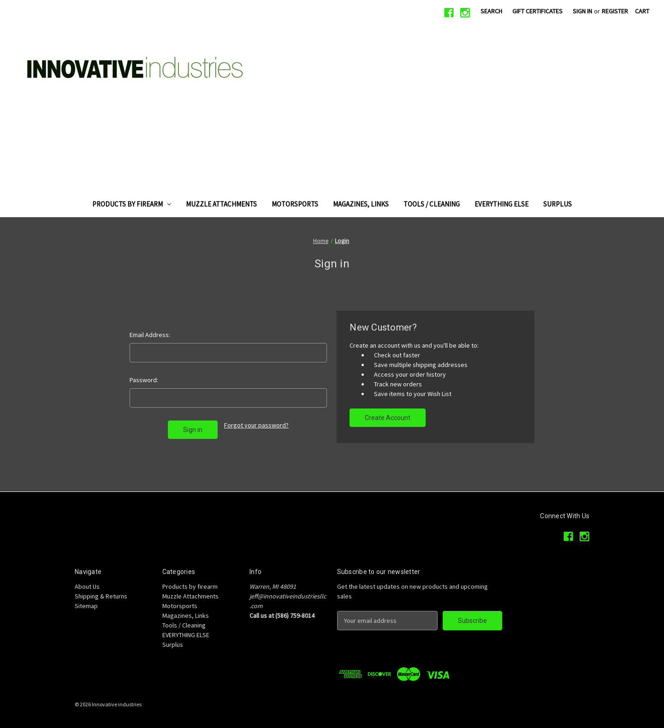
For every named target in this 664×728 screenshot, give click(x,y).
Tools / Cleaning (431, 204)
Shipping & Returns (101, 596)
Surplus (557, 204)
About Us (87, 586)
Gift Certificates (537, 11)
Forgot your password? (256, 425)
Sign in (582, 11)
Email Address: (150, 335)
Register (615, 11)
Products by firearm (132, 204)
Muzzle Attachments (221, 204)
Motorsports (295, 204)
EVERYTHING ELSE (501, 204)
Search (491, 11)
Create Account (387, 417)
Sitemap (86, 606)
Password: (144, 380)
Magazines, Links (361, 204)
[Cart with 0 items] (642, 11)
